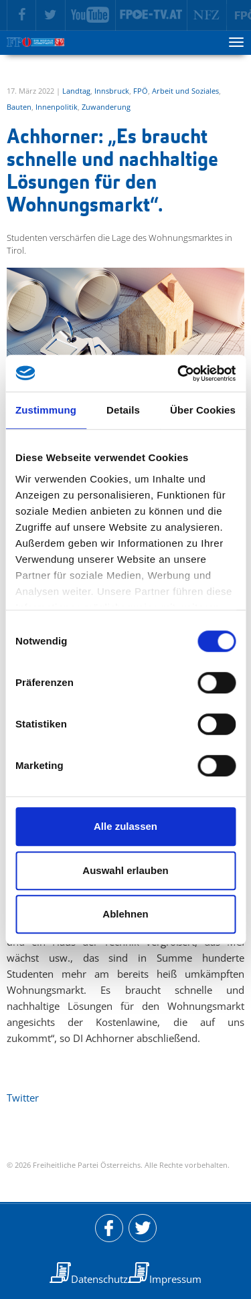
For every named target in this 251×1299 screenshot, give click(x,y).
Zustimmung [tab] (45, 410)
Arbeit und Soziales (185, 91)
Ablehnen (125, 914)
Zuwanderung (106, 107)
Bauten (19, 107)
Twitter (23, 1097)
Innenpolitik (56, 107)
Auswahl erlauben (125, 870)
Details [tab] (123, 410)
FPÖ (140, 91)
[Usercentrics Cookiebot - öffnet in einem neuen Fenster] (179, 373)
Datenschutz (99, 1279)
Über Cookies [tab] (203, 410)
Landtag (76, 91)
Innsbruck (111, 91)
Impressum (175, 1279)
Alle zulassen (125, 826)
